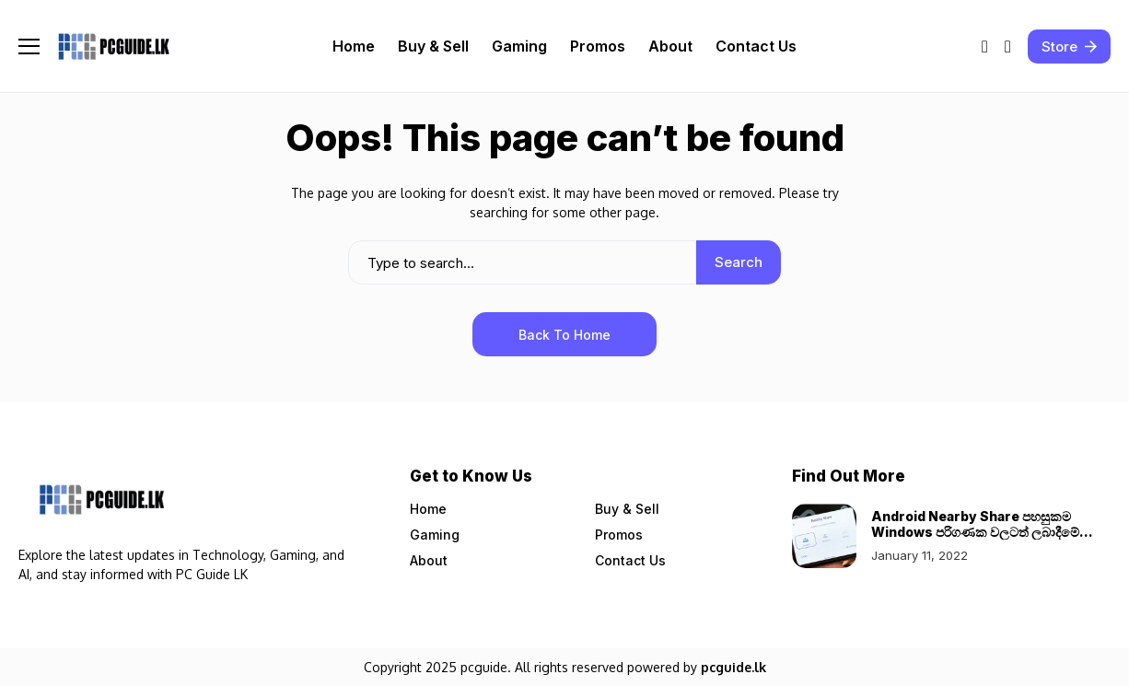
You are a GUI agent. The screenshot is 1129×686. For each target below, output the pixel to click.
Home (428, 509)
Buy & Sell (627, 509)
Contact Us (630, 560)
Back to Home (564, 335)
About (429, 560)
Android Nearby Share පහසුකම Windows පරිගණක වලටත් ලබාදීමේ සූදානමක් (975, 531)
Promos (619, 534)
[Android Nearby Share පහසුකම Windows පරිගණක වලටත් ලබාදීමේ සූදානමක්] (824, 536)
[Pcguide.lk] (113, 46)
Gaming (435, 534)
